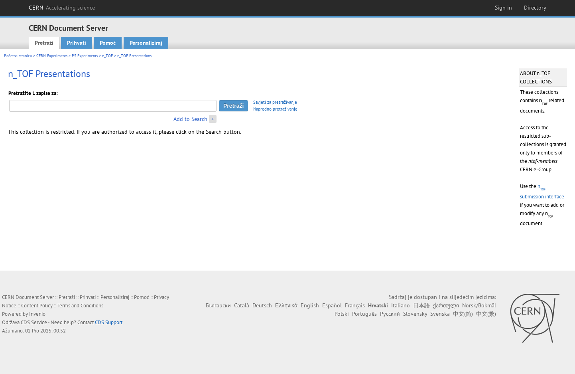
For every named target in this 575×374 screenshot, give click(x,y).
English (310, 305)
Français (355, 305)
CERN (62, 7)
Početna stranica (18, 55)
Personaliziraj (146, 42)
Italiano (400, 305)
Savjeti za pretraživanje (275, 102)
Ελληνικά (286, 305)
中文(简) (463, 313)
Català (241, 305)
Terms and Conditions (80, 305)
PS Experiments (85, 55)
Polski (342, 313)
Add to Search (190, 119)
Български (218, 305)
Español (332, 305)
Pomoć (108, 42)
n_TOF (107, 55)
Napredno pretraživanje (275, 109)
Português (364, 313)
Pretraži (44, 42)
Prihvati (76, 42)
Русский (390, 313)
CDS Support (108, 322)
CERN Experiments (51, 55)
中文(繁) (486, 313)
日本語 (421, 305)
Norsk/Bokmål (479, 305)
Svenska (440, 313)
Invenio (37, 314)
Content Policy (37, 305)
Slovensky (415, 313)
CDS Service (34, 322)
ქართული (446, 305)
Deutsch (262, 305)
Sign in (503, 7)
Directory (535, 7)
